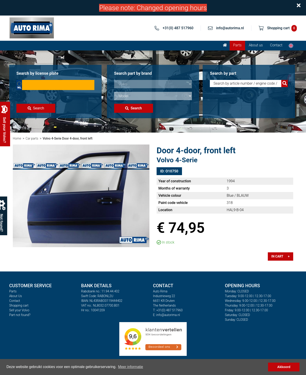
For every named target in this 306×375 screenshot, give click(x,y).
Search (36, 108)
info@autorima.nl (230, 28)
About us (256, 45)
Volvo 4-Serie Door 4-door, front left (68, 138)
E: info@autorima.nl (166, 315)
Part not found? (19, 315)
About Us (15, 296)
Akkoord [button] (283, 367)
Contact (276, 45)
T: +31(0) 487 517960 (168, 310)
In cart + (280, 256)
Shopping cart (19, 305)
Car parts (32, 138)
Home (17, 138)
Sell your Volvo (19, 310)
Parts (237, 45)
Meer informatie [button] (130, 367)
